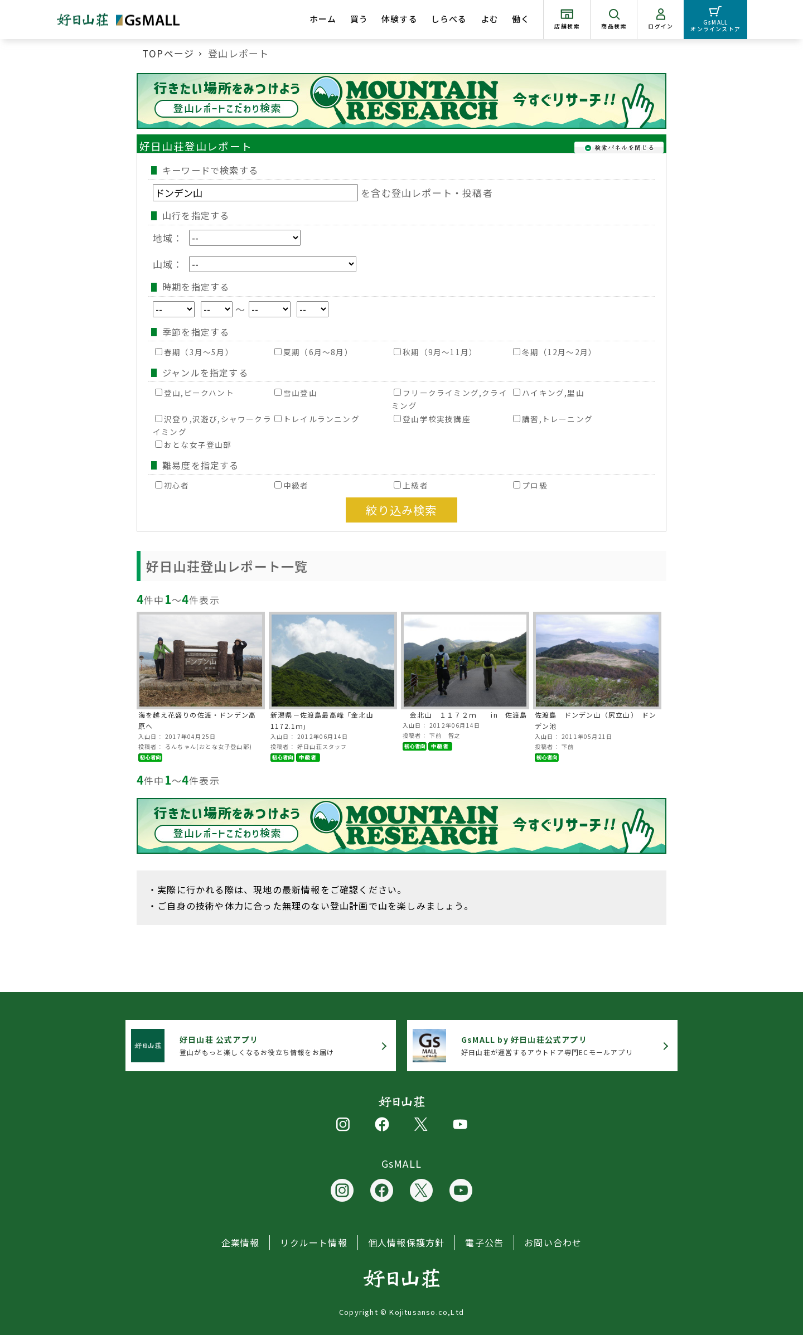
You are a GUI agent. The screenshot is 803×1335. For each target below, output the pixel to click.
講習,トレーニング (553, 418)
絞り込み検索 (401, 509)
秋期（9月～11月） (435, 351)
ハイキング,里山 (548, 392)
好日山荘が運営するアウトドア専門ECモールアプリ (547, 1045)
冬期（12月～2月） (555, 351)
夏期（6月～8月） (313, 351)
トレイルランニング (317, 418)
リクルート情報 (313, 1242)
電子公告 (484, 1242)
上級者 (411, 485)
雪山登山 (295, 392)
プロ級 (530, 485)
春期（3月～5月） (194, 351)
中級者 (291, 485)
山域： (254, 264)
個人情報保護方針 (406, 1242)
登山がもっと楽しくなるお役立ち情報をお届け (257, 1045)
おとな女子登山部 (193, 444)
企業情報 (240, 1242)
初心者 (172, 485)
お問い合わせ (553, 1242)
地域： (227, 238)
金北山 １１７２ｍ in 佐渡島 (465, 714)
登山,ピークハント (194, 392)
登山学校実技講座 (432, 418)
